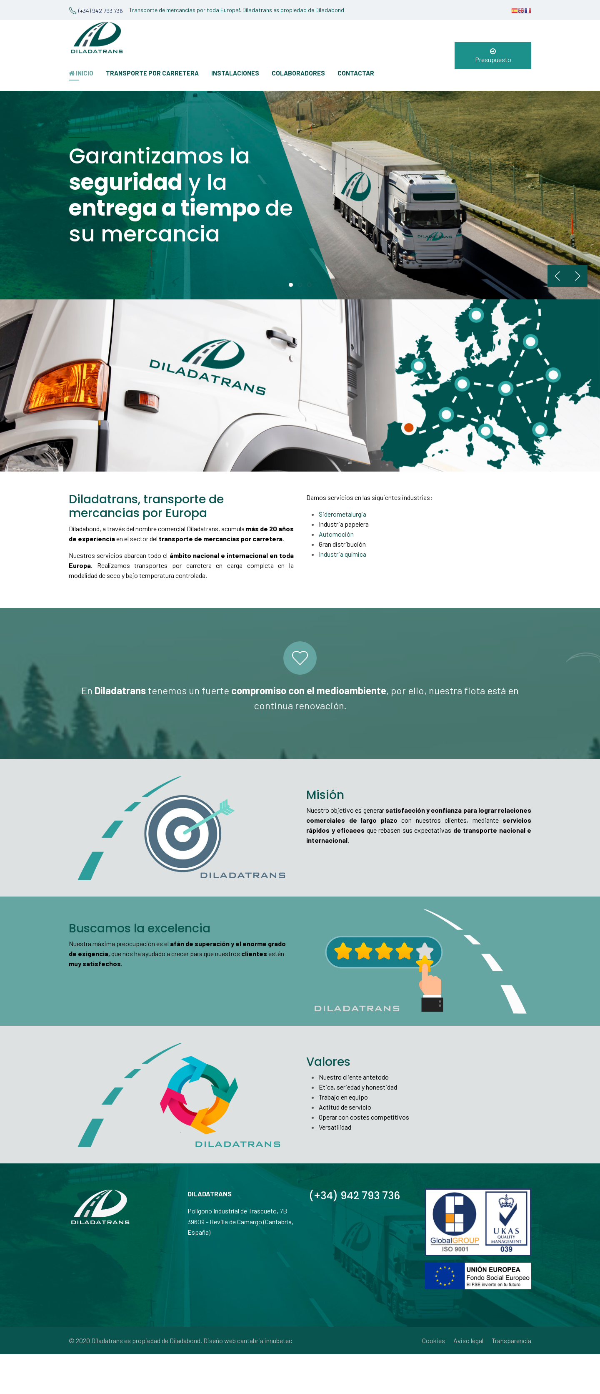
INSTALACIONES (235, 73)
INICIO (81, 73)
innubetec (278, 1340)
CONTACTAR (356, 73)
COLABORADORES (298, 73)
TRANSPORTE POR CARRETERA (152, 73)
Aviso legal (468, 1340)
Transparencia (511, 1340)
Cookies (433, 1340)
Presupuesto (493, 55)
